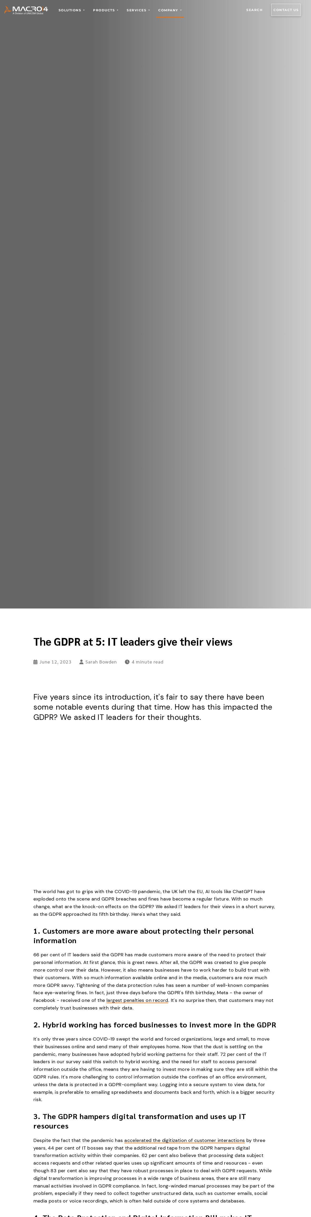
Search (254, 10)
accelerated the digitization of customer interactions (184, 1140)
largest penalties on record (137, 1000)
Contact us (286, 10)
